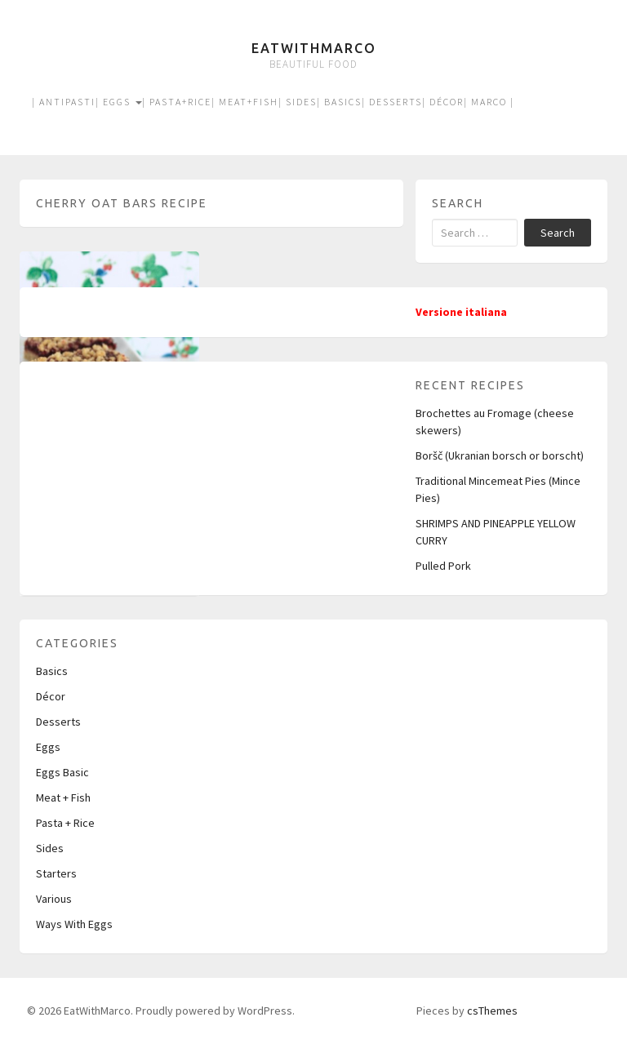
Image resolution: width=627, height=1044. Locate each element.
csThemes (492, 1010)
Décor (50, 696)
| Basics (339, 102)
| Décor (443, 102)
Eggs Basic (62, 772)
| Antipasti (64, 102)
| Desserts (392, 102)
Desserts (58, 721)
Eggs (48, 747)
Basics (52, 671)
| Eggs (119, 102)
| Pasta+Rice (176, 102)
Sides (50, 848)
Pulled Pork (443, 565)
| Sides (297, 102)
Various (54, 898)
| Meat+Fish (244, 102)
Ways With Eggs (74, 924)
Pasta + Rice (65, 822)
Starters (56, 873)
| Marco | (489, 102)
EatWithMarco (313, 48)
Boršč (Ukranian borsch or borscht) (500, 455)
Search (557, 232)
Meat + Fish (63, 797)
